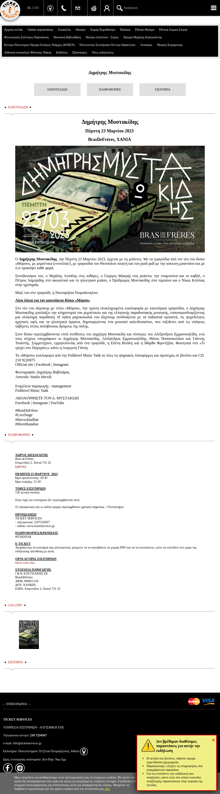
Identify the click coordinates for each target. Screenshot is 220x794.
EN (36, 8)
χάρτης (20, 466)
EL (29, 8)
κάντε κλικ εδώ (24, 562)
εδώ (107, 789)
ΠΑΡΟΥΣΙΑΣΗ (57, 89)
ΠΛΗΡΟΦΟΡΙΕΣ (110, 89)
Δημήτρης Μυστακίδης (110, 72)
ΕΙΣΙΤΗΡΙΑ (162, 89)
